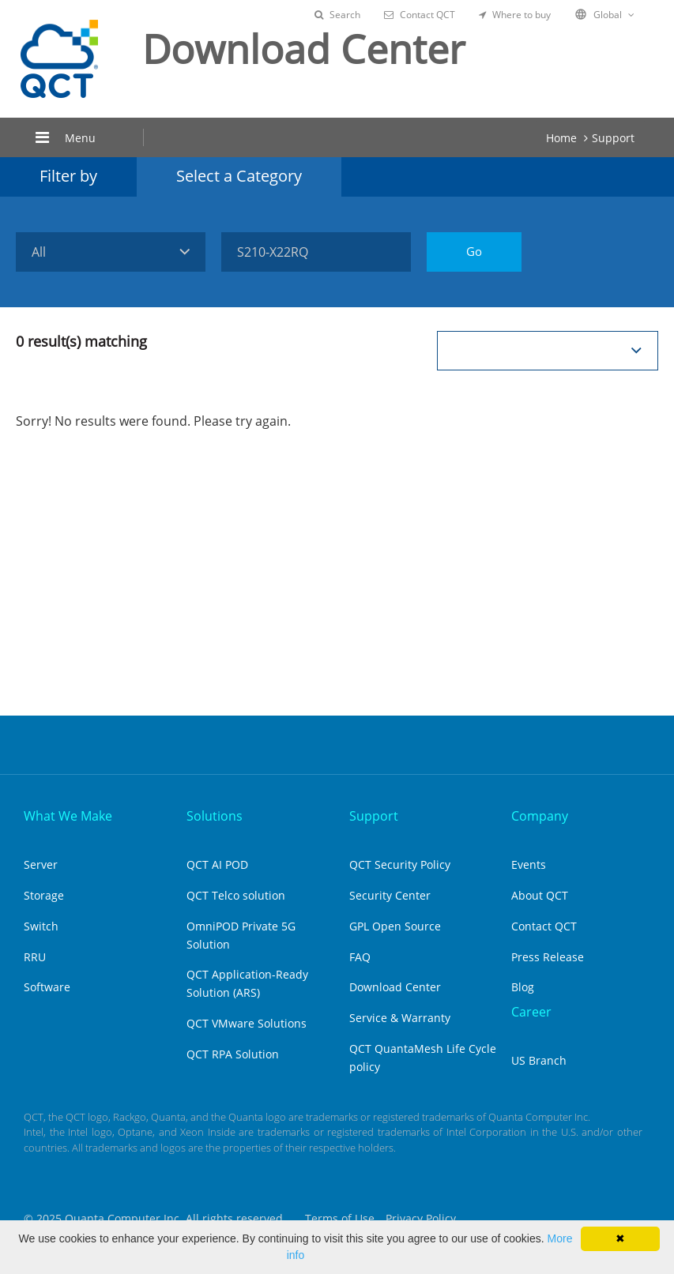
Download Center (395, 986)
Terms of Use (340, 1218)
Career (531, 1011)
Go (474, 251)
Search (337, 14)
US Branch (539, 1060)
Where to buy (515, 14)
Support (613, 137)
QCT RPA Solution (232, 1054)
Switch (41, 926)
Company (539, 816)
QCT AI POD (217, 864)
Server (41, 864)
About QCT (539, 895)
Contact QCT (419, 14)
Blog (522, 986)
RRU (35, 956)
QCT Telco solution (235, 895)
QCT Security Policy (399, 864)
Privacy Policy (421, 1218)
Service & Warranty (399, 1017)
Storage (44, 895)
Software (47, 986)
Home (561, 137)
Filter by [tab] (68, 175)
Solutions (214, 816)
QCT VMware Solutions (246, 1023)
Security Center (390, 895)
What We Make (68, 816)
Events (528, 864)
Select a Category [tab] (239, 175)
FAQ (360, 956)
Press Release (547, 956)
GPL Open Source (395, 926)
